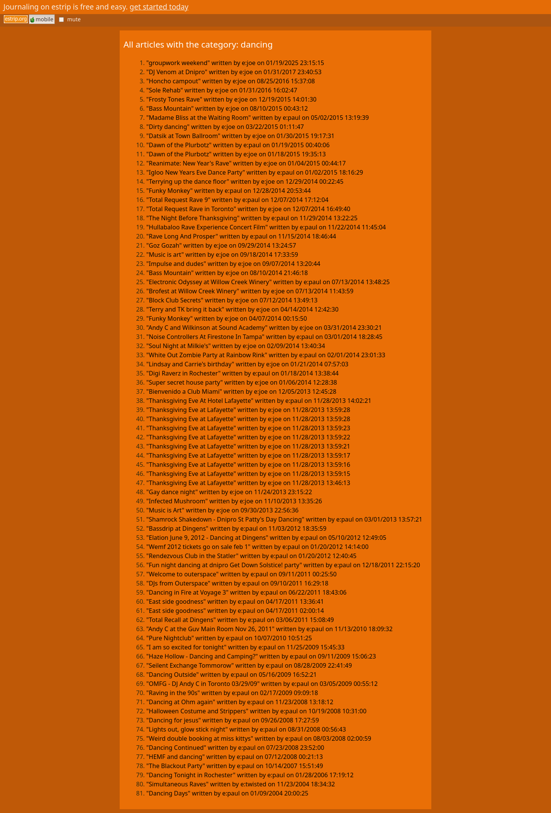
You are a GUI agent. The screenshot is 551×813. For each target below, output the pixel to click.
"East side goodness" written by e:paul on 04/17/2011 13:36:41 (235, 601)
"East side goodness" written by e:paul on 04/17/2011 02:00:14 (235, 610)
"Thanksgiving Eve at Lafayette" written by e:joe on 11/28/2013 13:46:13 (248, 483)
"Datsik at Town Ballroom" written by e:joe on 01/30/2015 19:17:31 (240, 136)
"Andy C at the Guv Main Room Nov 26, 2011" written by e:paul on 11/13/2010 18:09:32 (269, 629)
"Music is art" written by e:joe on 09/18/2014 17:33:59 (222, 254)
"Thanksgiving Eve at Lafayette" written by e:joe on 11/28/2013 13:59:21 (248, 446)
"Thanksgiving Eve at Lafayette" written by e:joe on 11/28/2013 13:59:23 (248, 428)
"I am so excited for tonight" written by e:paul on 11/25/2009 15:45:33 (245, 647)
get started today (159, 7)
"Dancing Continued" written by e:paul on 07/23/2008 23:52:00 (235, 747)
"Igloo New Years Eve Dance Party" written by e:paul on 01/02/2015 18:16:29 (254, 172)
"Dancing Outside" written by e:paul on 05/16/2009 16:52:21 (231, 674)
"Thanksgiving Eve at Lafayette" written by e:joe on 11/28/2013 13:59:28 (248, 410)
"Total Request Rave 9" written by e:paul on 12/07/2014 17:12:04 (237, 200)
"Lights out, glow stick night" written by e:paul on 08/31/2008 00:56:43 (246, 729)
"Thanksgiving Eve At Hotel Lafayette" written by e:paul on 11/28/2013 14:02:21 (259, 400)
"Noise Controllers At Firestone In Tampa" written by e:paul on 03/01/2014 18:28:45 (264, 337)
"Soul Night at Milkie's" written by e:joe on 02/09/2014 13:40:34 (235, 346)
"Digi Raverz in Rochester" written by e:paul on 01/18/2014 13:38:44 (242, 373)
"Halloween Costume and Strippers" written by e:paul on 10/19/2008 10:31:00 (256, 711)
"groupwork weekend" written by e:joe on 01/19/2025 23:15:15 (235, 63)
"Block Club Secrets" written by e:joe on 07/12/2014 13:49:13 (232, 300)
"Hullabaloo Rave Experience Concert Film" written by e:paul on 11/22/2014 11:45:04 (266, 227)
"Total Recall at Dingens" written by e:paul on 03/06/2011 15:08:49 (240, 620)
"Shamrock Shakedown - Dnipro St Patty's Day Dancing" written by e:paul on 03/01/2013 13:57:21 (284, 519)
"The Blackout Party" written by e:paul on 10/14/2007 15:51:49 (234, 766)
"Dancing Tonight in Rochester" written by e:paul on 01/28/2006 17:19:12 (249, 775)
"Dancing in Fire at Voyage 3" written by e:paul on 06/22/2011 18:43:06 (246, 592)
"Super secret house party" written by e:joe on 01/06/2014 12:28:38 (241, 382)
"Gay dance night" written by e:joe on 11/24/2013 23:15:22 (229, 492)
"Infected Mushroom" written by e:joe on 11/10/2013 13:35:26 (234, 501)
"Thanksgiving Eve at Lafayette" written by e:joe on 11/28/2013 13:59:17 (248, 455)
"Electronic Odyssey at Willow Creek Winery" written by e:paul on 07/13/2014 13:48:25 (268, 282)
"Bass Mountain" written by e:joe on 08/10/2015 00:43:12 (227, 108)
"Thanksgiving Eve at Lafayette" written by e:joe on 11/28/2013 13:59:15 (248, 473)
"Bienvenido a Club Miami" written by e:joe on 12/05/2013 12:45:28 (241, 391)
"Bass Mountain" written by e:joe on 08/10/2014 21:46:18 (227, 273)
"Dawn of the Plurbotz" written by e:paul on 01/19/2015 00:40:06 (237, 145)
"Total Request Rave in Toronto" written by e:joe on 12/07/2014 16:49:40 (248, 209)
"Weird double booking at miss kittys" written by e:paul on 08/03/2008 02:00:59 (258, 738)
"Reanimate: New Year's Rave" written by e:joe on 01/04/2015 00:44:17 (246, 163)
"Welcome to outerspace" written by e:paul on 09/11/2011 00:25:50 (241, 574)
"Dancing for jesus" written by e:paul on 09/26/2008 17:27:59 (232, 720)
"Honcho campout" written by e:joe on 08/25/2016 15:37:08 (230, 81)
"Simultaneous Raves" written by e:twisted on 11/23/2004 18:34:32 (240, 784)
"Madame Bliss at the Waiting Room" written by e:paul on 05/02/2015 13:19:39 (257, 117)
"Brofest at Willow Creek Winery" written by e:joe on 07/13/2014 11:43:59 (249, 291)
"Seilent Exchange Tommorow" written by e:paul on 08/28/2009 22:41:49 (249, 665)
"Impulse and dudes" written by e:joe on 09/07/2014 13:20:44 (233, 263)
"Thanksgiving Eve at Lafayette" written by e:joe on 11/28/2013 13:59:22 (248, 437)
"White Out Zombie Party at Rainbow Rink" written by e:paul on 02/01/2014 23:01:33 (265, 355)
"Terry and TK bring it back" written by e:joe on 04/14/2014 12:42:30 (242, 309)
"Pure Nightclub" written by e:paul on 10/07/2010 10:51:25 (229, 638)
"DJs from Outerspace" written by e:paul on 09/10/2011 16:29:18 (237, 583)
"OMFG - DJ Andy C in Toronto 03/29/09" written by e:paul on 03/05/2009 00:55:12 (262, 683)
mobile (41, 19)
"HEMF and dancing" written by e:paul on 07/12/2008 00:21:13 (234, 757)
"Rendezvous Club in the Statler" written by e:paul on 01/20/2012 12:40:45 (251, 556)
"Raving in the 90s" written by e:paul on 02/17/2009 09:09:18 (232, 693)
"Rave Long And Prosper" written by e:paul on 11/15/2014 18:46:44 (241, 236)
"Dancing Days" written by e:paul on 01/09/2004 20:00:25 (227, 793)
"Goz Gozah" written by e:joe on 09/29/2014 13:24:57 (221, 245)
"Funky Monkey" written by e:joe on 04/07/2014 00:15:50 (226, 318)
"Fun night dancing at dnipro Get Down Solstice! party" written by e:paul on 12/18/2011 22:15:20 (283, 565)
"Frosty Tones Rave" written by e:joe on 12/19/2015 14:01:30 (231, 99)
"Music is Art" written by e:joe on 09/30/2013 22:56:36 (222, 510)
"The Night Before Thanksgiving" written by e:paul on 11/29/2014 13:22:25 (252, 218)
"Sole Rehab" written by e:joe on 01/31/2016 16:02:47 (221, 90)
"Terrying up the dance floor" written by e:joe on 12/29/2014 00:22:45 (245, 181)
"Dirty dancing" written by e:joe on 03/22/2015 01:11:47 (225, 127)
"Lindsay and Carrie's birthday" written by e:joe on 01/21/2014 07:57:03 (247, 364)
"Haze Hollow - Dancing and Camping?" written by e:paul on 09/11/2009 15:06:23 (261, 656)
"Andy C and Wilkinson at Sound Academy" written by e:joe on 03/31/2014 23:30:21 (264, 327)
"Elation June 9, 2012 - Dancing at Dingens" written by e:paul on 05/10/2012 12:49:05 (266, 537)
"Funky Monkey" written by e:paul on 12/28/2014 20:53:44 (228, 190)
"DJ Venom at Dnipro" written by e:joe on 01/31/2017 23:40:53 (233, 72)
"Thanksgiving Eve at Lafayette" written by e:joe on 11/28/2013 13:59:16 (248, 464)
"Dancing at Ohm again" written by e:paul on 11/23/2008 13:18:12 (239, 702)
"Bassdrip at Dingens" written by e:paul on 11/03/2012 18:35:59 (236, 528)
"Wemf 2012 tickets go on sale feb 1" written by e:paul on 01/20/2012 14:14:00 (257, 547)
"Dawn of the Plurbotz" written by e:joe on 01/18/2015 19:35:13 (236, 154)
